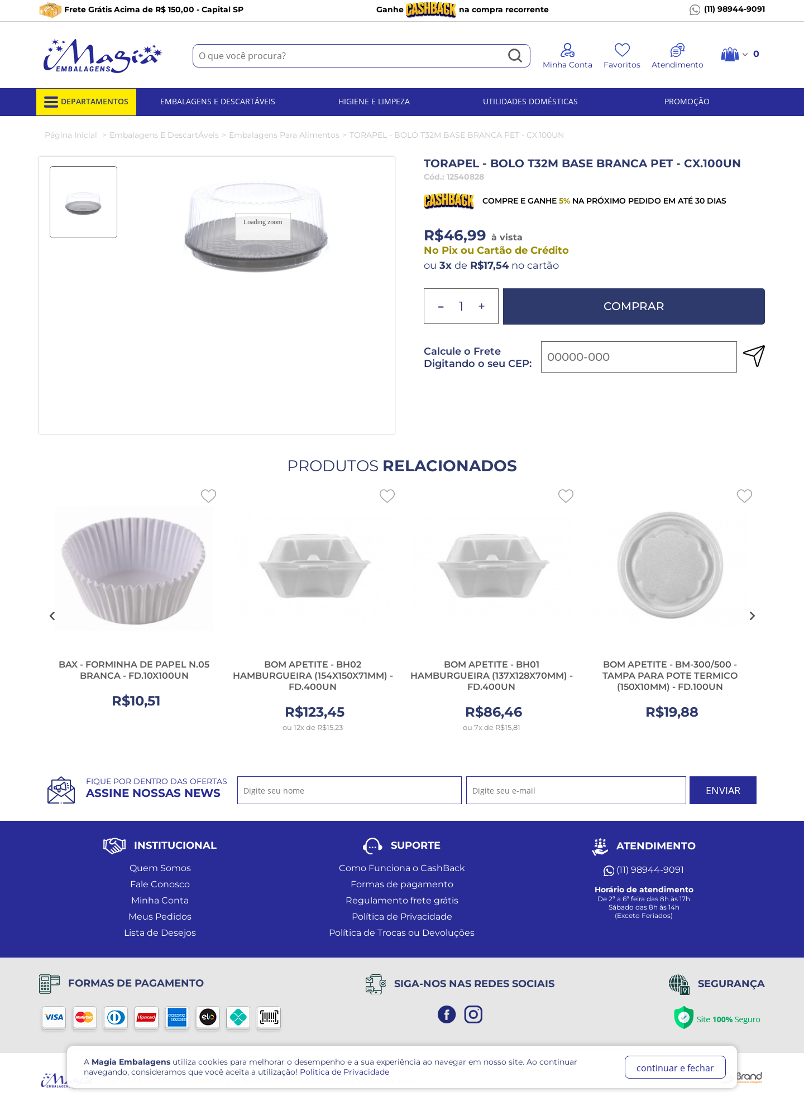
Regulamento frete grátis (402, 900)
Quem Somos (160, 868)
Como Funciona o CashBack (402, 868)
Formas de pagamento (402, 884)
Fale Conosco (160, 884)
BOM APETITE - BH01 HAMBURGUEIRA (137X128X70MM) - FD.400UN (491, 675)
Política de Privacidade (402, 916)
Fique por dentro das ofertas (156, 788)
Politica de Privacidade (344, 1072)
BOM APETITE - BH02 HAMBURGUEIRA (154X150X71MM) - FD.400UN (313, 675)
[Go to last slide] (52, 616)
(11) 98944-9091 (727, 9)
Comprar (634, 306)
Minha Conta (160, 900)
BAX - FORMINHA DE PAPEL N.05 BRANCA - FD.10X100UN (134, 670)
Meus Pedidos (160, 916)
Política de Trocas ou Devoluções (402, 932)
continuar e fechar (675, 1068)
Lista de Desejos (160, 932)
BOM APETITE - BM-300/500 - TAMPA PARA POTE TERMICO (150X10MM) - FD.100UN (670, 675)
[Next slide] (751, 616)
